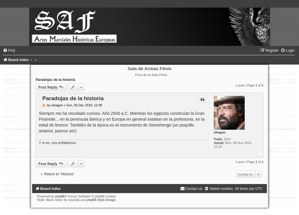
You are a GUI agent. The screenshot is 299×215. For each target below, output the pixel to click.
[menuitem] (9, 50)
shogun (219, 132)
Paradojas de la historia (55, 80)
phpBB (60, 196)
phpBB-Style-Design (101, 200)
